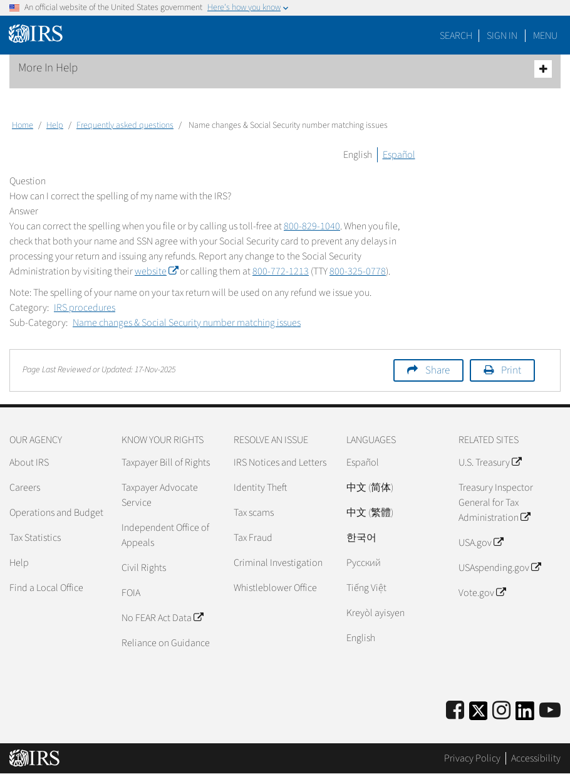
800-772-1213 (280, 271)
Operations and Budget (56, 513)
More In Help (285, 69)
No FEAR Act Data (162, 618)
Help (54, 125)
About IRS (29, 462)
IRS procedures (84, 308)
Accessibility (536, 758)
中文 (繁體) (369, 513)
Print (511, 370)
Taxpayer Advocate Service (160, 495)
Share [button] (437, 370)
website (156, 271)
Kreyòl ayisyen (375, 613)
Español (399, 155)
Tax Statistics (35, 538)
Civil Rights (144, 568)
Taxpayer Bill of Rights (166, 462)
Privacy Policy (472, 758)
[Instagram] (501, 711)
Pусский (363, 563)
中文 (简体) (369, 487)
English (357, 155)
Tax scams (254, 513)
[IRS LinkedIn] (525, 714)
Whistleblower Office (275, 588)
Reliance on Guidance (166, 643)
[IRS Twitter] (478, 714)
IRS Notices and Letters (280, 462)
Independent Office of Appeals (165, 535)
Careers (24, 487)
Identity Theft (260, 487)
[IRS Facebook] (455, 711)
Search (456, 35)
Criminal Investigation (278, 563)
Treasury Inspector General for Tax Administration (496, 503)
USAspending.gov (500, 568)
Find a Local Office (46, 588)
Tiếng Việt (366, 588)
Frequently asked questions (125, 125)
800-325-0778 (357, 271)
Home (22, 125)
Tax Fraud (253, 538)
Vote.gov (482, 593)
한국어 (361, 538)
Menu (545, 35)
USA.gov (481, 543)
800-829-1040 (312, 226)
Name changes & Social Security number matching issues (187, 323)
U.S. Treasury (490, 462)
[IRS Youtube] (550, 711)
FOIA (131, 593)
